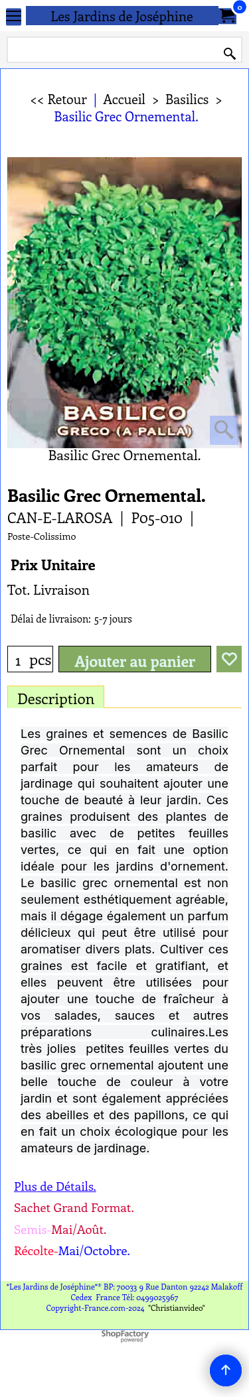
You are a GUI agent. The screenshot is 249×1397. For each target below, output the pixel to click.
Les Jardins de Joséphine (121, 16)
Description (55, 698)
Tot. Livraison (48, 589)
